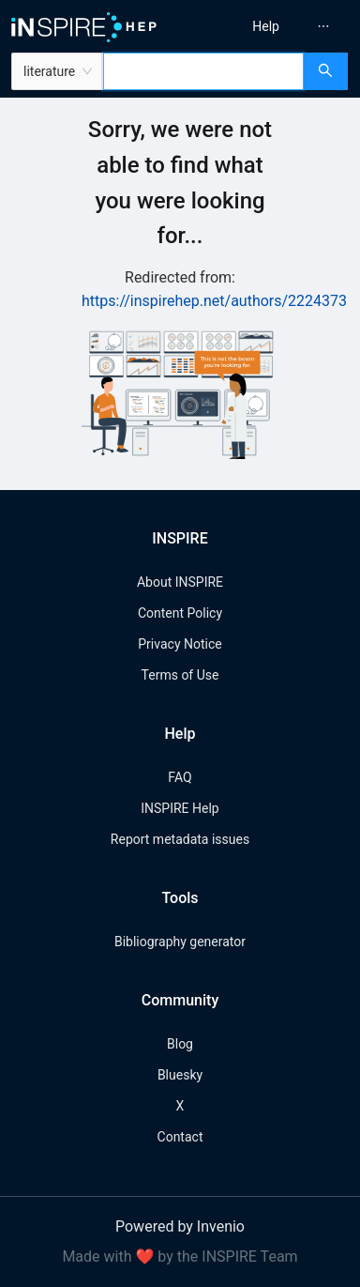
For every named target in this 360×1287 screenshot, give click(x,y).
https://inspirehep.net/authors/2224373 (214, 301)
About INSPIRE (180, 582)
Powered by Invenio (180, 1226)
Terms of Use (180, 674)
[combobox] (203, 71)
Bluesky (180, 1074)
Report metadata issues (180, 839)
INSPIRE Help (179, 808)
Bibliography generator (180, 941)
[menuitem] (265, 26)
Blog (180, 1043)
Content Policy (180, 613)
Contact (180, 1136)
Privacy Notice (179, 643)
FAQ (179, 777)
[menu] (273, 26)
